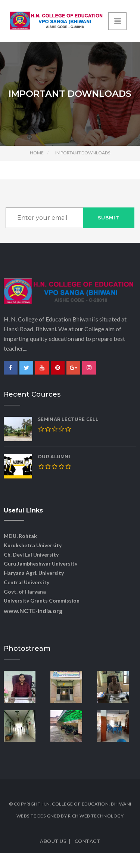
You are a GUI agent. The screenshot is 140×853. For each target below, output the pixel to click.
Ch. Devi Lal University (31, 554)
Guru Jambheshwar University (40, 563)
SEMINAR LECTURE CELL (68, 419)
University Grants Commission (42, 600)
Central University (26, 582)
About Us (53, 841)
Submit (108, 218)
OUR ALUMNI (54, 456)
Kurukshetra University (33, 545)
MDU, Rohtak (20, 536)
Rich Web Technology (96, 816)
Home (37, 152)
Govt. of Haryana (25, 591)
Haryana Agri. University (34, 573)
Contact (87, 841)
